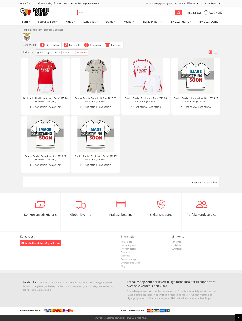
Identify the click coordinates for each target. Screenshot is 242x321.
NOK (192, 3)
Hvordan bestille (128, 248)
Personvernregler (129, 259)
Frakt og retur (127, 252)
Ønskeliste (176, 245)
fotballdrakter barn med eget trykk (90, 282)
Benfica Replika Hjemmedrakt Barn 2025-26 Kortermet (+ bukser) (45, 100)
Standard (80, 52)
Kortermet (116, 44)
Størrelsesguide (128, 245)
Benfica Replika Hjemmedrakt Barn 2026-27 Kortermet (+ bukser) (196, 100)
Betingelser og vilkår (130, 262)
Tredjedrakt (96, 44)
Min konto (211, 3)
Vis (58, 52)
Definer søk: (29, 44)
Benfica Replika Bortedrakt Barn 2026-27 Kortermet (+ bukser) (45, 158)
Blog (123, 266)
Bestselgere (44, 52)
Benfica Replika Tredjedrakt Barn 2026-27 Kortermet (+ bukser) (95, 158)
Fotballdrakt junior (93, 286)
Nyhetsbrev (176, 248)
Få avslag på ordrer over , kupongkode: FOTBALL (69, 3)
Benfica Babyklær (53, 29)
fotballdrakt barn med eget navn (56, 282)
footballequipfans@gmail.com (161, 3)
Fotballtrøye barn (74, 286)
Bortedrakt (74, 44)
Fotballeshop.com (32, 29)
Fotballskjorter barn (55, 286)
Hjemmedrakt (53, 44)
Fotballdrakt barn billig (39, 289)
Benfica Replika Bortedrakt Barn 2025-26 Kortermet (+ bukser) (95, 100)
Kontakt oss (126, 241)
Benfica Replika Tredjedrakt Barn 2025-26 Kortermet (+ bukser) (146, 100)
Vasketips (125, 255)
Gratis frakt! (26, 3)
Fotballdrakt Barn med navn (133, 317)
